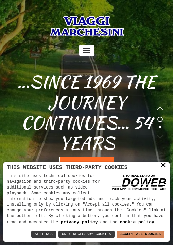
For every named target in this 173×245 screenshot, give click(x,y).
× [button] (163, 165)
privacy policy (79, 222)
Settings (44, 234)
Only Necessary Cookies (86, 234)
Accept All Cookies (140, 234)
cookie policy (137, 222)
